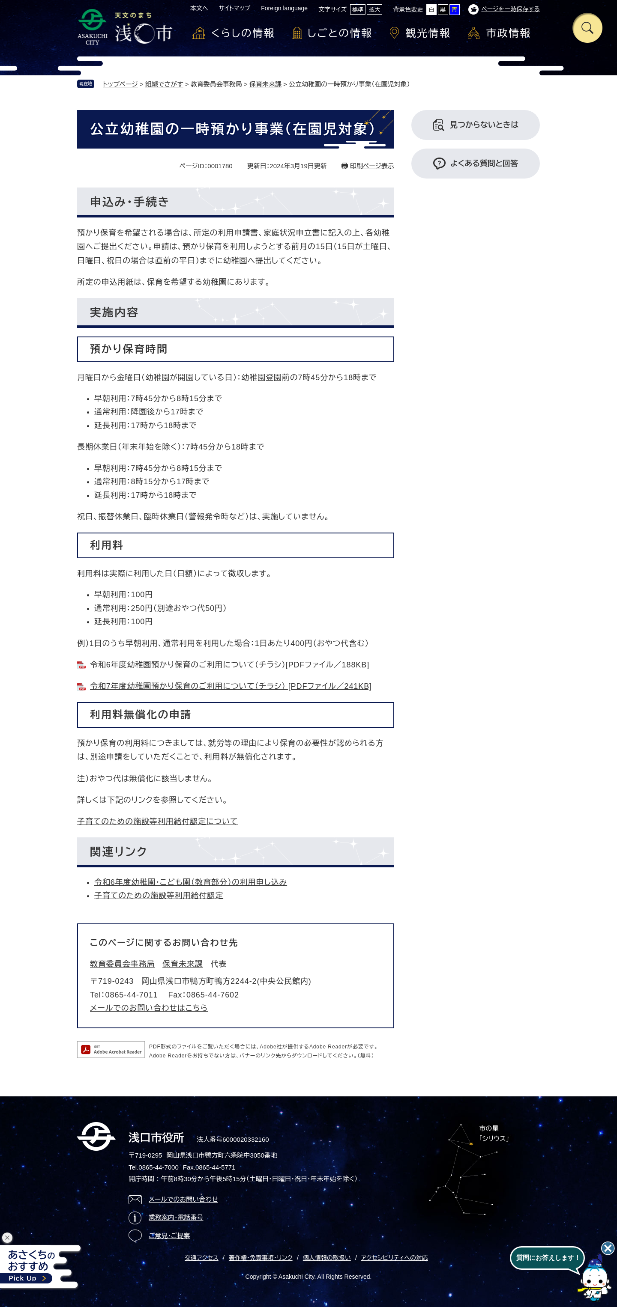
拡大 (374, 9)
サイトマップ (234, 8)
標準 (357, 9)
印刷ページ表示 (372, 166)
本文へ (199, 8)
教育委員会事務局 (122, 964)
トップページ (120, 84)
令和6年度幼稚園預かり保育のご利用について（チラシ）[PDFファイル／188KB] (229, 665)
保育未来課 (265, 84)
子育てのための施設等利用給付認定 (158, 895)
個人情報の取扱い (327, 1257)
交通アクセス (202, 1257)
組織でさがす (164, 84)
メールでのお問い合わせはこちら (149, 1008)
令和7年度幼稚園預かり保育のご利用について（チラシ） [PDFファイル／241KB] (231, 686)
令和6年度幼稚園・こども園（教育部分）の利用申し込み (190, 882)
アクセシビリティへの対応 (394, 1257)
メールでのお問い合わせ (183, 1199)
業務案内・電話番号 (176, 1217)
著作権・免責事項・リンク (261, 1257)
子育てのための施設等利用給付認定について (157, 821)
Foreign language (284, 8)
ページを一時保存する (510, 9)
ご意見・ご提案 (169, 1235)
